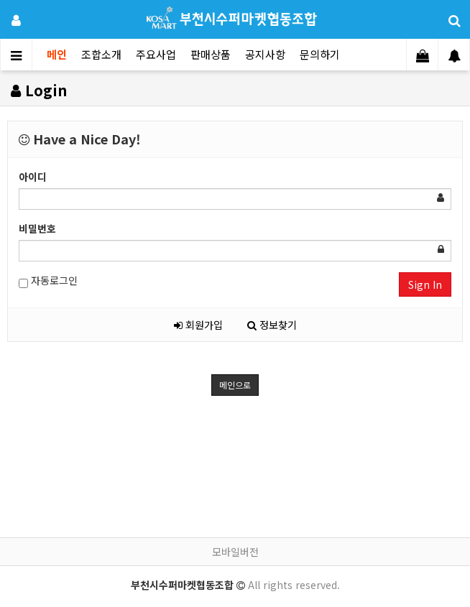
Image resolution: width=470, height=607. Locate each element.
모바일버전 (235, 552)
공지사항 (265, 54)
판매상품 (210, 54)
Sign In (425, 284)
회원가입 (198, 325)
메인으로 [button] (235, 385)
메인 (57, 54)
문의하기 (320, 54)
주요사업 (156, 54)
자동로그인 (48, 280)
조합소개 (101, 54)
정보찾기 (272, 325)
